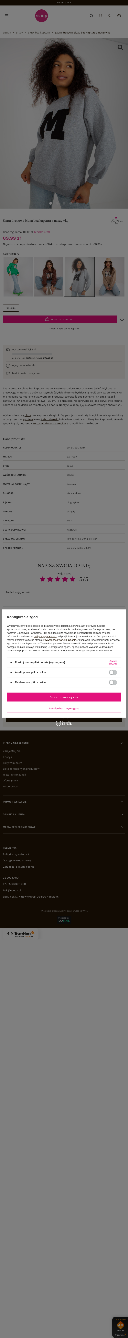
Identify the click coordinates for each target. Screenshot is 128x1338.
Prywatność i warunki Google (59, 639)
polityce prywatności (45, 636)
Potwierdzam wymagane (64, 708)
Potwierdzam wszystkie (64, 697)
